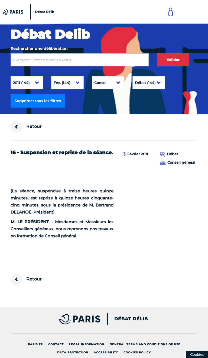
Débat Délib (131, 319)
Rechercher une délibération (39, 48)
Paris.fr (35, 344)
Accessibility (106, 352)
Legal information (86, 344)
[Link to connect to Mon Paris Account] (171, 11)
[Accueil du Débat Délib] (29, 12)
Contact (56, 344)
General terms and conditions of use (145, 344)
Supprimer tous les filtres (38, 101)
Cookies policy (137, 352)
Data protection (72, 352)
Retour (26, 127)
